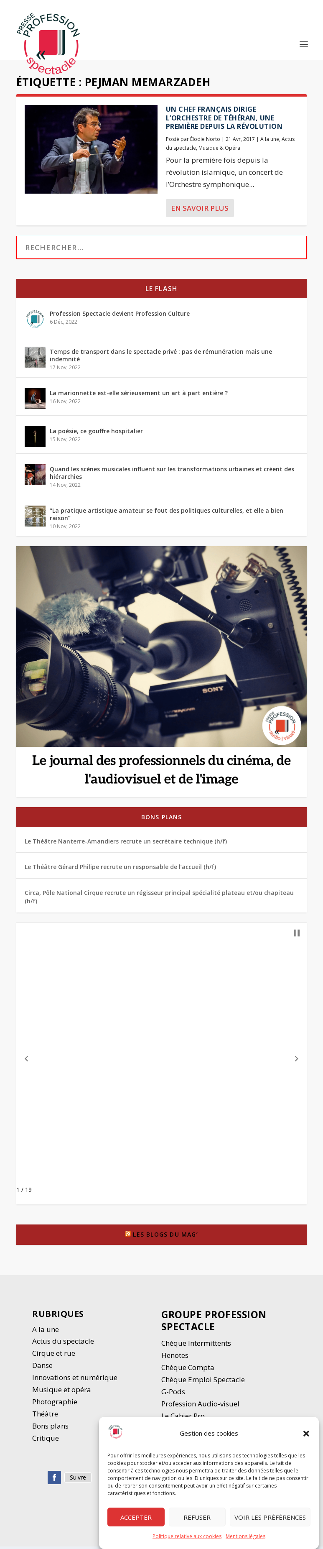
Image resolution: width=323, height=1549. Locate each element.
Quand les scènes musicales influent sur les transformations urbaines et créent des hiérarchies (172, 475)
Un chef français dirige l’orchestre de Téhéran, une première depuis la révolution (224, 120)
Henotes (174, 1357)
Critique (46, 1440)
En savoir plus (200, 210)
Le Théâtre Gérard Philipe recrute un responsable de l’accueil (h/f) (120, 870)
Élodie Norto (205, 141)
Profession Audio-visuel (200, 1406)
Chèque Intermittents (196, 1345)
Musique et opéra (61, 1392)
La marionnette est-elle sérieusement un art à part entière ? (139, 395)
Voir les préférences (270, 1517)
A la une (269, 141)
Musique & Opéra (219, 150)
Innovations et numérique (74, 1380)
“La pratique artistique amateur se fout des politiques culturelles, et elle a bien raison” (166, 516)
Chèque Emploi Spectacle (203, 1382)
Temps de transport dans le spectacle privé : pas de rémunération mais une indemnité (161, 358)
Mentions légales (245, 1536)
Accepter (136, 1517)
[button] (306, 1433)
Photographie (54, 1404)
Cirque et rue (53, 1355)
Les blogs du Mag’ (165, 1237)
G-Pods (173, 1394)
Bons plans (161, 819)
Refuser (197, 1517)
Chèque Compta (187, 1370)
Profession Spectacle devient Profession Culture (120, 316)
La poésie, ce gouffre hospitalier (96, 433)
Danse (43, 1368)
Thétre (46, 1416)
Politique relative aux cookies (187, 1536)
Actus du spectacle (63, 1344)
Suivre (78, 1480)
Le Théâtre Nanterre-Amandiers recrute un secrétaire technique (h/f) (126, 844)
